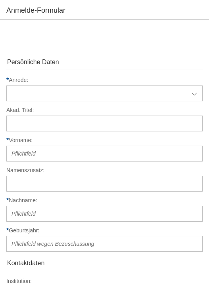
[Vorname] (105, 140)
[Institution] (105, 281)
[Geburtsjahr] (105, 230)
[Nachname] (105, 200)
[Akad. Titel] (105, 110)
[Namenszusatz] (105, 170)
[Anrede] (105, 80)
